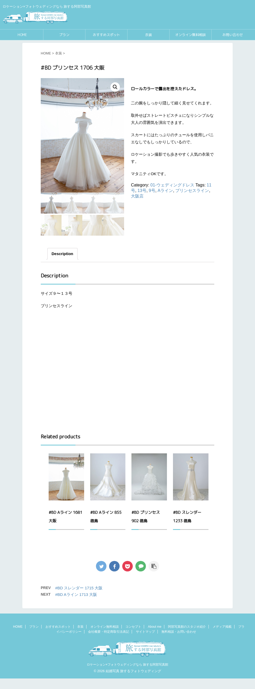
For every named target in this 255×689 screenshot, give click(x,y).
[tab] (62, 264)
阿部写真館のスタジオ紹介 (187, 637)
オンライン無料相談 (190, 34)
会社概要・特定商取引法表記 (108, 642)
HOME (22, 34)
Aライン (165, 190)
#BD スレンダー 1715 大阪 (79, 598)
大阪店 (137, 196)
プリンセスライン (192, 190)
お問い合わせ (232, 34)
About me (154, 637)
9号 (152, 190)
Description (62, 264)
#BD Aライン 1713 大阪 (76, 605)
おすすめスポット (106, 34)
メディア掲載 (222, 637)
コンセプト (133, 637)
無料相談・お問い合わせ (178, 642)
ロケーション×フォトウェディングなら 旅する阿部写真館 (127, 675)
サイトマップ (145, 642)
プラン (64, 34)
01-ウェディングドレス (172, 185)
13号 (141, 190)
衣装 (148, 34)
